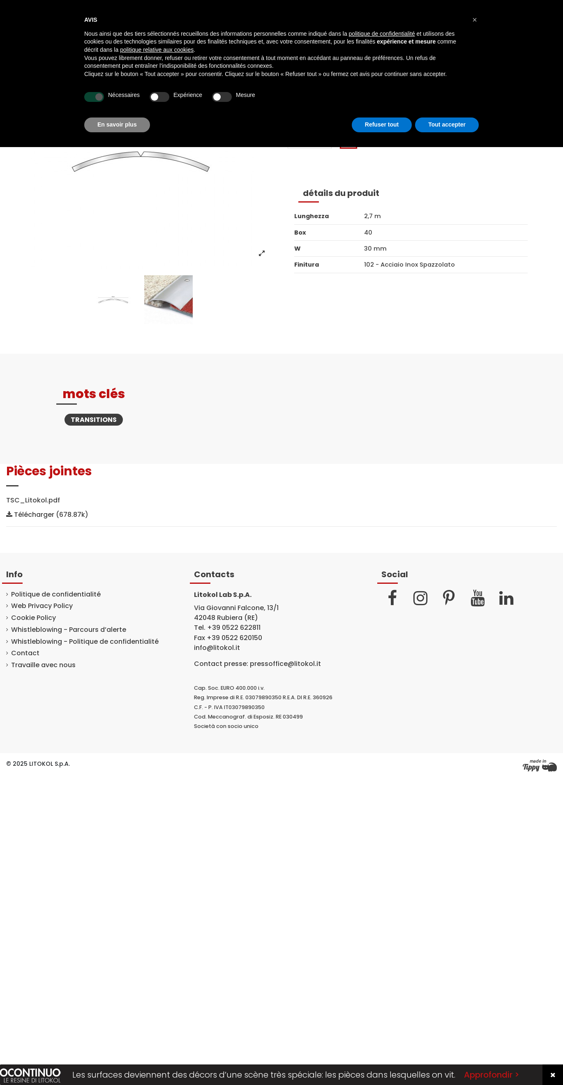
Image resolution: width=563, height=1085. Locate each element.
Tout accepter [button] (447, 124)
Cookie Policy (33, 617)
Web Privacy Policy (42, 605)
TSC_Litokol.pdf (33, 500)
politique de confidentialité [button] (382, 33)
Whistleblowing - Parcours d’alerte (68, 629)
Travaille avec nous (43, 665)
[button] (474, 19)
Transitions (94, 419)
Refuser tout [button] (382, 124)
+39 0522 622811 (234, 627)
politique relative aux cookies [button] (157, 49)
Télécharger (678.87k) (47, 514)
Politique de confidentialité (56, 594)
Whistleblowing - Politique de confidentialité (85, 641)
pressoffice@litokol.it (285, 663)
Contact (25, 653)
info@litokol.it (217, 647)
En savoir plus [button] (117, 124)
